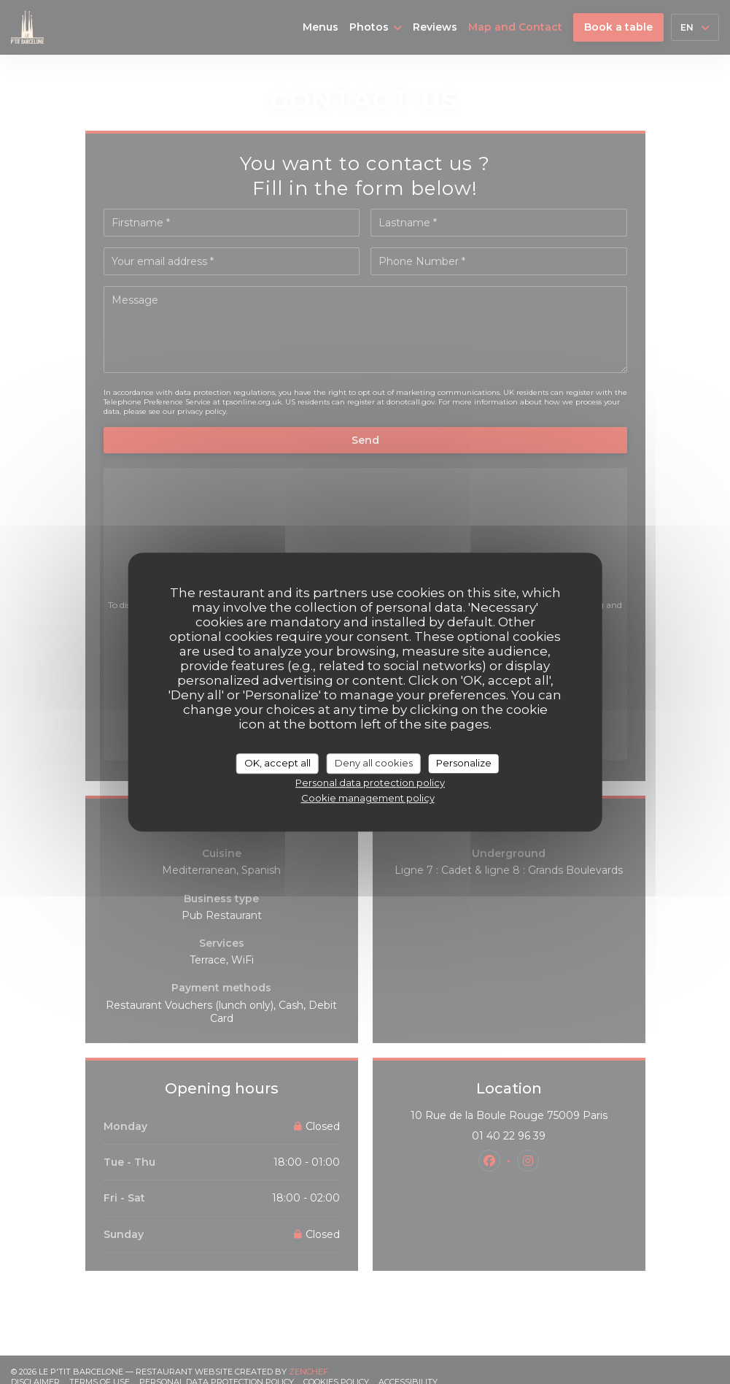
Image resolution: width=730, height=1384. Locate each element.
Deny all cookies (374, 763)
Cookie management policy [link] (368, 798)
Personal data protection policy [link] (370, 782)
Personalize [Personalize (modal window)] (464, 763)
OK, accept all (277, 763)
